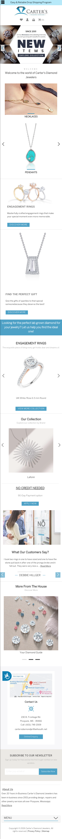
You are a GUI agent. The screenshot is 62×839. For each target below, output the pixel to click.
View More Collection (31, 409)
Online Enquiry (31, 740)
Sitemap (45, 831)
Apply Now (27, 504)
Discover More (21, 225)
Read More (7, 809)
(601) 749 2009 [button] (33, 728)
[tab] (31, 822)
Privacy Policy (34, 831)
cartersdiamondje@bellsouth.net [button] (31, 732)
